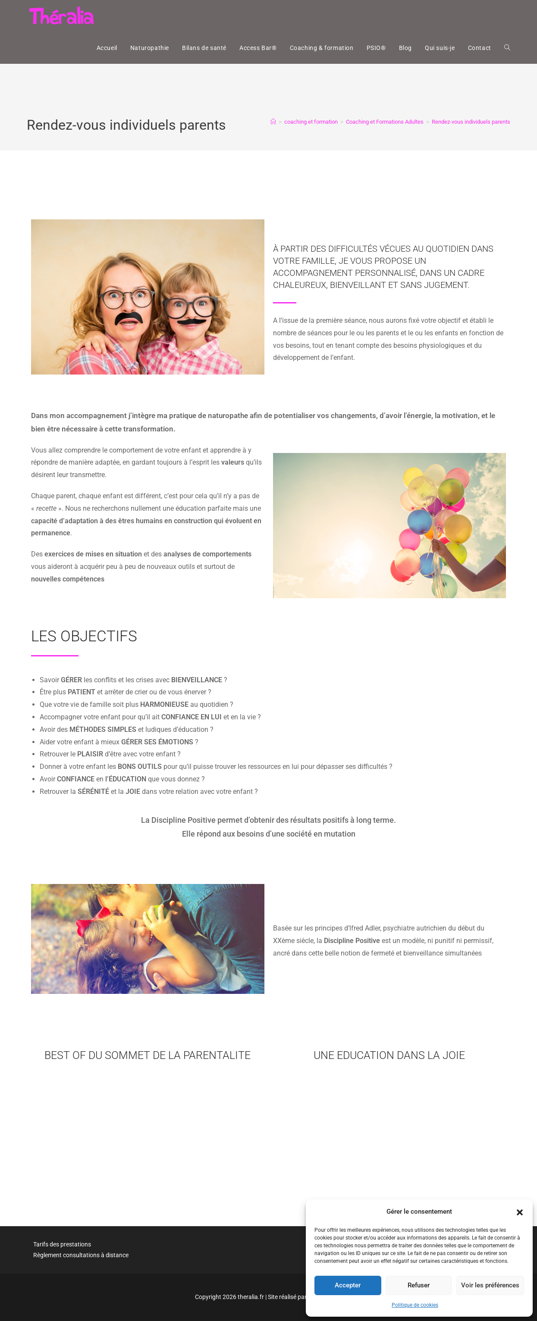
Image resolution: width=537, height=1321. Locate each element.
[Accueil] (273, 122)
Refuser (419, 1285)
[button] (519, 1211)
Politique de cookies (415, 1305)
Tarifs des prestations (62, 1244)
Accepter (348, 1285)
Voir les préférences (490, 1285)
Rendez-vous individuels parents (471, 122)
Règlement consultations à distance (81, 1255)
